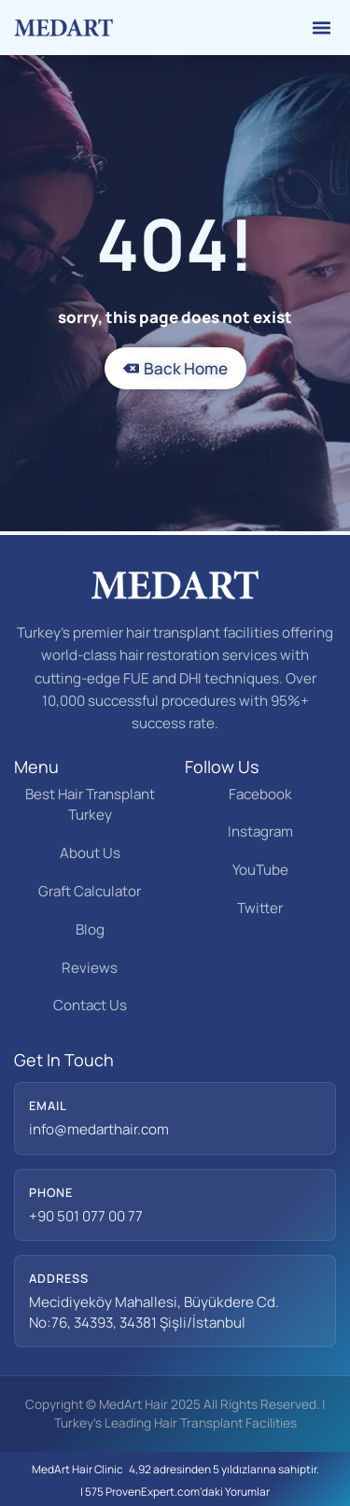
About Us (90, 853)
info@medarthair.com (99, 1129)
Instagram (260, 831)
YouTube (260, 870)
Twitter (260, 908)
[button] (322, 28)
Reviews (90, 968)
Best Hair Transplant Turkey (90, 804)
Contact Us (90, 1005)
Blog (90, 929)
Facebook (260, 794)
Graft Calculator (89, 891)
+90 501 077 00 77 (86, 1216)
